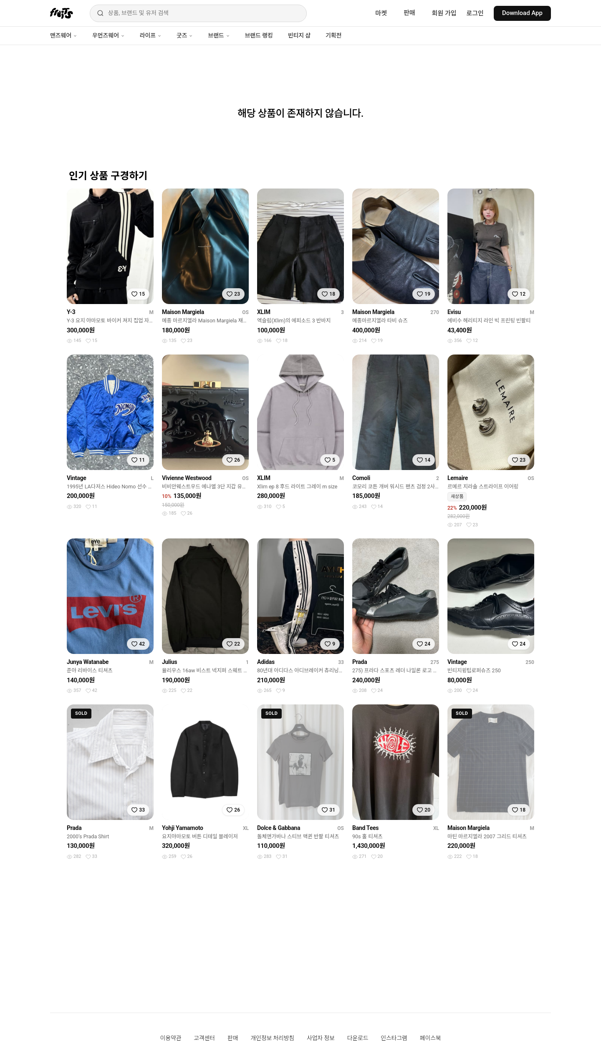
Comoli (361, 478)
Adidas (266, 662)
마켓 (381, 13)
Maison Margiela (183, 312)
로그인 (475, 13)
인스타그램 (394, 1038)
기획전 (333, 35)
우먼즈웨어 (108, 35)
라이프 (151, 35)
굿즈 (185, 35)
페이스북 (430, 1038)
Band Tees (365, 828)
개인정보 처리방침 (272, 1038)
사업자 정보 (321, 1038)
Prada (359, 662)
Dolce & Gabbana (278, 828)
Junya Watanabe (88, 662)
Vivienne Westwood (187, 478)
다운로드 (358, 1038)
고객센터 (204, 1038)
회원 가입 (444, 13)
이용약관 (171, 1038)
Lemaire (457, 478)
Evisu (454, 312)
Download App (522, 13)
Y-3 (71, 312)
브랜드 (219, 35)
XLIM (263, 312)
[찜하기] (138, 294)
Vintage (76, 478)
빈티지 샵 (299, 35)
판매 (409, 13)
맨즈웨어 (63, 35)
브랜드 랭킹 (259, 35)
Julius (169, 662)
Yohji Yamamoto (182, 828)
